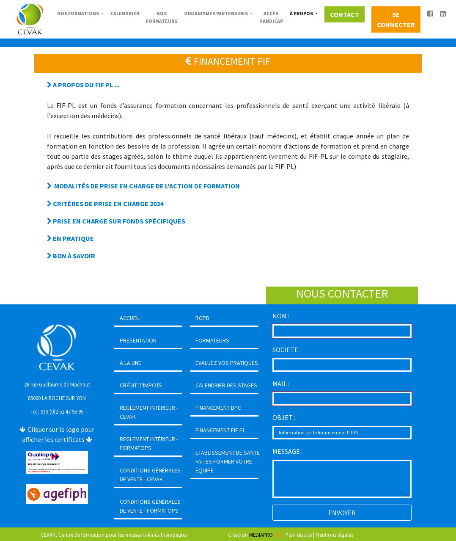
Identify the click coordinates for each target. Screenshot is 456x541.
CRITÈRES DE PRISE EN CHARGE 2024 (105, 203)
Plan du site (299, 534)
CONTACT (344, 14)
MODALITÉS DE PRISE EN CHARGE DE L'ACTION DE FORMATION (143, 186)
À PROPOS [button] (302, 13)
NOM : (280, 316)
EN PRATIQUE (70, 238)
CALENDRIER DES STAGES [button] (226, 385)
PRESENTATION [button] (138, 340)
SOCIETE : (286, 349)
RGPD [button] (202, 318)
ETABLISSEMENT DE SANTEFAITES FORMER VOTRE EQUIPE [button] (227, 461)
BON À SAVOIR (71, 255)
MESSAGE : (287, 451)
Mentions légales (334, 534)
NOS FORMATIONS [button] (78, 13)
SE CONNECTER (396, 19)
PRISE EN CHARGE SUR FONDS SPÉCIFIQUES (116, 221)
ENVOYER (342, 512)
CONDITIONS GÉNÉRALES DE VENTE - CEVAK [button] (150, 474)
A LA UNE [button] (130, 363)
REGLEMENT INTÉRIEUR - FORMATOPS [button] (149, 443)
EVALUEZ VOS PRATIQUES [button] (226, 363)
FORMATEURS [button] (212, 340)
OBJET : (283, 417)
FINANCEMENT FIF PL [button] (220, 430)
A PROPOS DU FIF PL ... (83, 84)
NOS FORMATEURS (161, 17)
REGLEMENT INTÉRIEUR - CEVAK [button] (149, 412)
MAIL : (280, 383)
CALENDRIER (124, 13)
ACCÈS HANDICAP (271, 17)
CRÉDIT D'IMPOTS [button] (141, 385)
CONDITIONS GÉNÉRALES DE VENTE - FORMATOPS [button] (150, 506)
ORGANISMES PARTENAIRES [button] (216, 13)
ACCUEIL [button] (130, 318)
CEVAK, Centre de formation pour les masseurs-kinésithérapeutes (114, 534)
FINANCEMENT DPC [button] (218, 407)
